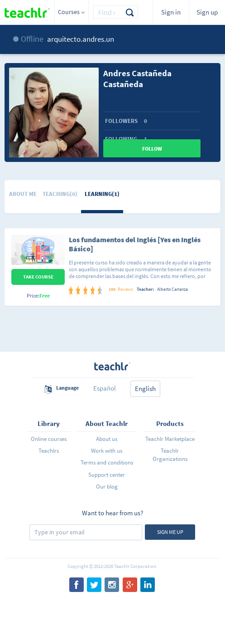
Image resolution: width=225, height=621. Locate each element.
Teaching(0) (60, 194)
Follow (152, 148)
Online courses (49, 439)
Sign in (171, 12)
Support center (106, 475)
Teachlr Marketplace (170, 439)
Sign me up (170, 531)
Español (104, 388)
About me (23, 194)
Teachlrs (48, 451)
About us (106, 439)
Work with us (106, 451)
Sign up (207, 12)
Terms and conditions (107, 462)
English (145, 388)
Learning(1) (102, 194)
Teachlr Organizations (170, 455)
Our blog (107, 486)
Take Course (38, 277)
